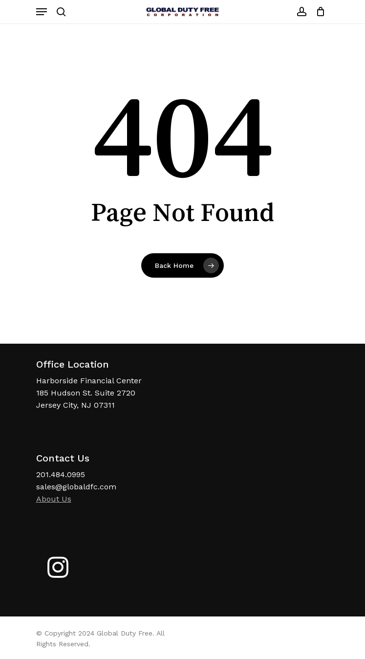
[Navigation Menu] (41, 12)
